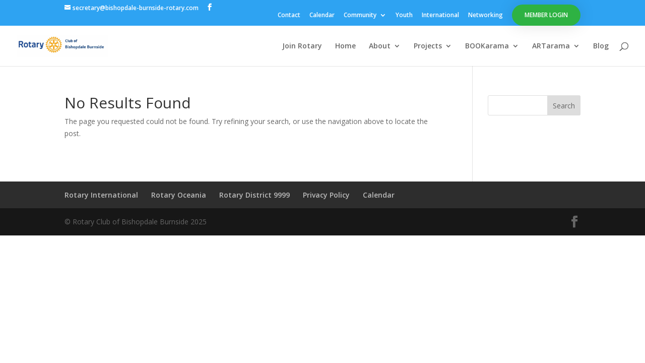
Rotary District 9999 (254, 195)
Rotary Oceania (178, 195)
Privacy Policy (326, 195)
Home (345, 46)
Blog (601, 46)
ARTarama (551, 46)
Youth (404, 15)
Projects (428, 46)
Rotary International (101, 195)
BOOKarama (487, 46)
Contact (289, 15)
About (380, 46)
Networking (485, 15)
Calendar (322, 15)
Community (360, 15)
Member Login (546, 15)
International (440, 15)
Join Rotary (302, 46)
